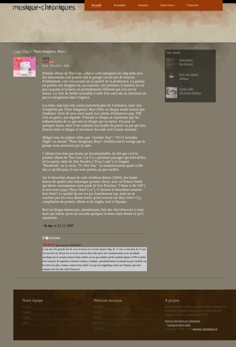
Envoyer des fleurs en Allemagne (182, 320)
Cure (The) (21, 51)
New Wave (55, 65)
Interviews (167, 5)
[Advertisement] (92, 30)
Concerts (193, 5)
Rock (45, 65)
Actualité (119, 5)
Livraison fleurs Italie (179, 324)
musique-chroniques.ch (205, 329)
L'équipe (26, 312)
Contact (26, 317)
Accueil (96, 5)
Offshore (184, 78)
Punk (66, 65)
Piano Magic (186, 60)
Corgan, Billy (186, 88)
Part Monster (186, 64)
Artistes (143, 5)
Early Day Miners (188, 74)
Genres (97, 317)
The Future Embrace (190, 92)
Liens (25, 322)
